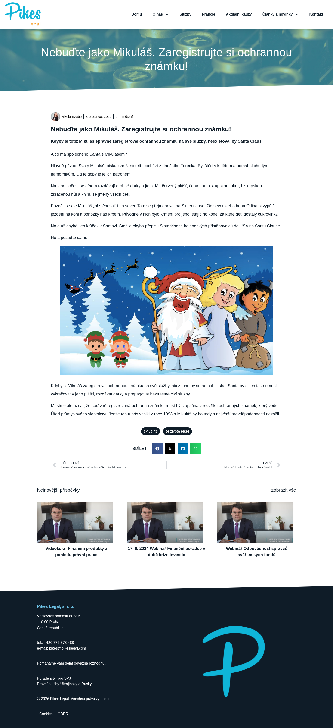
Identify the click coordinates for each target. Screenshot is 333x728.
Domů (136, 14)
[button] (157, 448)
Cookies (46, 714)
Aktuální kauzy (239, 14)
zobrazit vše (283, 490)
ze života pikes (177, 431)
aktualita (150, 431)
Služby (185, 14)
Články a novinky (280, 14)
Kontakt (316, 14)
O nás (161, 14)
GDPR (63, 714)
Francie (208, 14)
